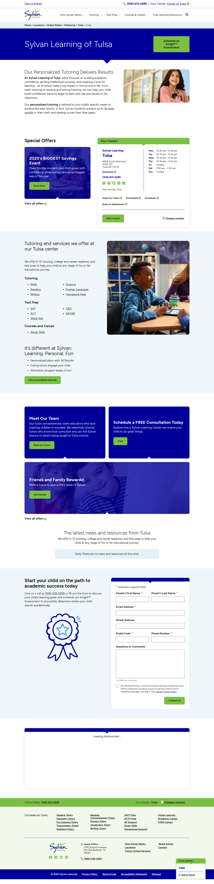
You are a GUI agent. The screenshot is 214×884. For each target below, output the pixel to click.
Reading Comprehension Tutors (102, 817)
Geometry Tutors (65, 819)
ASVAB (70, 314)
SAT (33, 309)
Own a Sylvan (33, 3)
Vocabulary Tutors (100, 825)
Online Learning (166, 815)
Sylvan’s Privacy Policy (166, 692)
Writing (35, 295)
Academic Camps (167, 819)
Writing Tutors (98, 829)
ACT (33, 314)
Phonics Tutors (98, 821)
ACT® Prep (130, 819)
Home (28, 25)
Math (33, 285)
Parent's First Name (129, 593)
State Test (36, 319)
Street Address (125, 620)
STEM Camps (165, 822)
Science (71, 285)
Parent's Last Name (164, 593)
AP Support (130, 822)
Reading (35, 290)
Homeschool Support (135, 829)
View (120, 441)
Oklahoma (69, 25)
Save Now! (39, 186)
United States (54, 25)
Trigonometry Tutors (67, 826)
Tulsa (80, 25)
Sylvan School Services (137, 851)
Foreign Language (77, 290)
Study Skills (37, 332)
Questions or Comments (130, 647)
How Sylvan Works (135, 844)
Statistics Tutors (65, 829)
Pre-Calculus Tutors (67, 822)
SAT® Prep (130, 815)
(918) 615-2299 (111, 177)
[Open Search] (186, 15)
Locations (39, 25)
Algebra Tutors (64, 815)
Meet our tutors (41, 445)
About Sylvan (165, 844)
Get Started (39, 495)
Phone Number (161, 633)
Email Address (126, 607)
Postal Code (124, 633)
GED (68, 309)
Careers (162, 847)
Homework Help (76, 295)
